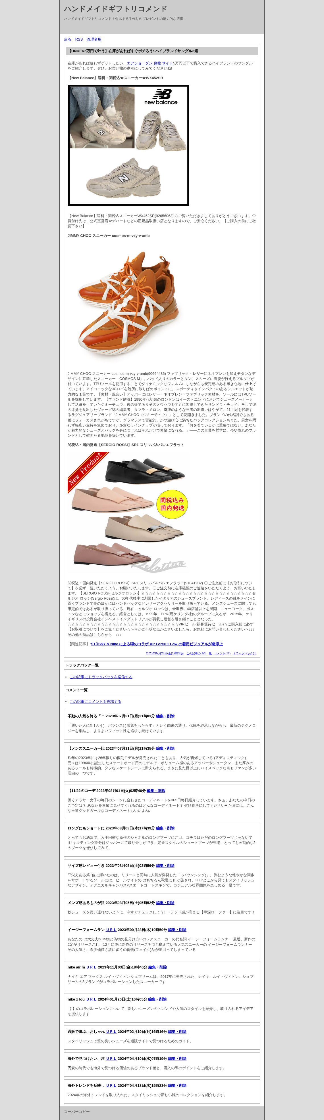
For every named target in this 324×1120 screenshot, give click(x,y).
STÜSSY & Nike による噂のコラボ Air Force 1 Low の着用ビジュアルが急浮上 (157, 644)
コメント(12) (222, 653)
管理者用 (94, 39)
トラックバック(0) (244, 653)
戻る (67, 39)
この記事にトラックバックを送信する (101, 677)
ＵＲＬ (111, 930)
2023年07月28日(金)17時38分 (165, 653)
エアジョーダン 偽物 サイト (150, 63)
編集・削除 (165, 716)
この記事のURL (196, 653)
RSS (79, 39)
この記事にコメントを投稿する (95, 701)
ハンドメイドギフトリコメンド (115, 9)
